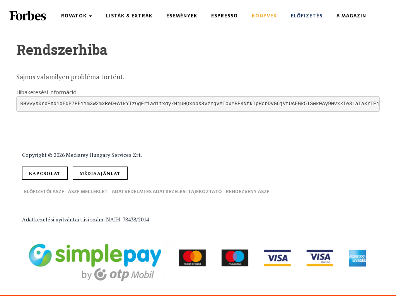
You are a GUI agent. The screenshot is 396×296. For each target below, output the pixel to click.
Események (181, 16)
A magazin (351, 16)
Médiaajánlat (100, 173)
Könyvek (264, 16)
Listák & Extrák (129, 16)
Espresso (224, 16)
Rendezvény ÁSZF (248, 192)
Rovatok (76, 16)
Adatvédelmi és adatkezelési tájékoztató (167, 192)
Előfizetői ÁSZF (44, 192)
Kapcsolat (45, 173)
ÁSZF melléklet (88, 192)
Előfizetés (307, 16)
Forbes (28, 15)
